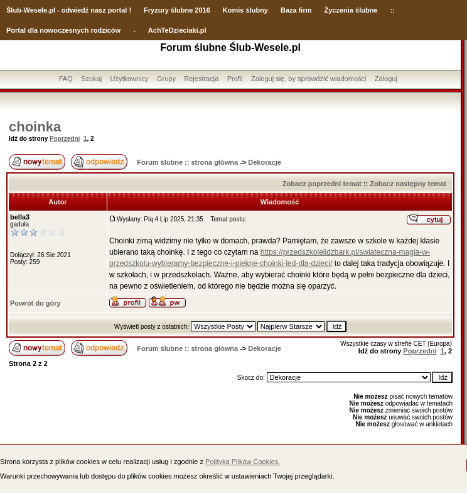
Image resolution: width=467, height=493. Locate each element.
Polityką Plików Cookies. (242, 461)
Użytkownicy (129, 78)
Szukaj (91, 78)
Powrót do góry (35, 303)
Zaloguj (386, 78)
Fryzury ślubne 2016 (177, 10)
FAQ (66, 78)
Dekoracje (264, 162)
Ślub (13, 10)
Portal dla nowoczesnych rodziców (63, 30)
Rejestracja (201, 78)
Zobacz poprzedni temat (322, 183)
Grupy (166, 78)
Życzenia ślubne (351, 10)
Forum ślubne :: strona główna (187, 162)
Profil (235, 78)
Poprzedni (65, 138)
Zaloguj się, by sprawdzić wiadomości (308, 78)
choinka (35, 127)
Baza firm (296, 10)
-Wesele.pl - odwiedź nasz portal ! (76, 10)
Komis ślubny (245, 10)
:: (392, 10)
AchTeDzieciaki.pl (177, 30)
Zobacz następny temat (408, 183)
